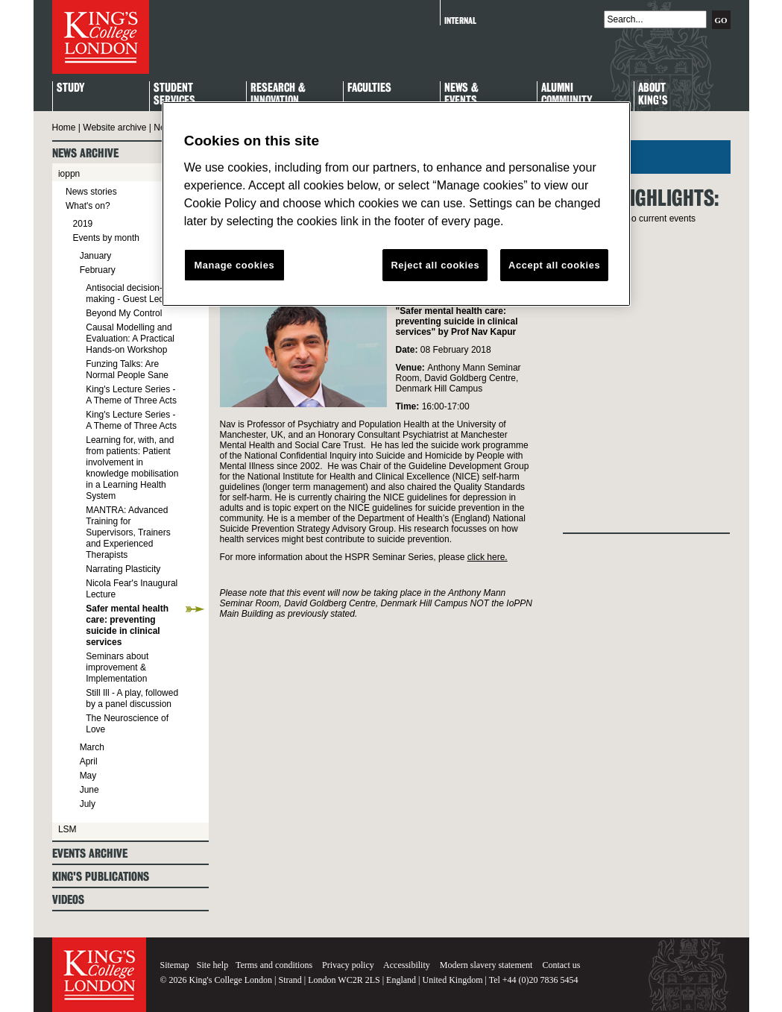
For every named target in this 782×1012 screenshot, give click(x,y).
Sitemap (174, 965)
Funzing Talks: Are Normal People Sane (127, 369)
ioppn (69, 174)
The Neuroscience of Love (127, 724)
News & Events (461, 94)
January (96, 256)
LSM (67, 829)
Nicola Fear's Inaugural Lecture (131, 589)
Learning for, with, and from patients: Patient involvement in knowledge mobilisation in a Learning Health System (132, 468)
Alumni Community (566, 94)
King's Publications (100, 876)
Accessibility (406, 965)
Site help (212, 965)
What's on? (88, 206)
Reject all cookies (435, 265)
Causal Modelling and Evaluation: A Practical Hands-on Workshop (130, 338)
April (89, 761)
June (89, 790)
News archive (85, 153)
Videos (68, 899)
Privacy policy (348, 965)
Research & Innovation (278, 94)
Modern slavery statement (486, 965)
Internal (460, 20)
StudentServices (174, 94)
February (98, 270)
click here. (487, 557)
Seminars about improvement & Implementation (117, 667)
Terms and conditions (274, 965)
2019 (83, 224)
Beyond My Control (124, 313)
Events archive (89, 853)
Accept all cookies (554, 265)
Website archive (114, 127)
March (92, 747)
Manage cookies (234, 265)
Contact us (561, 965)
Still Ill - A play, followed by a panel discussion (132, 698)
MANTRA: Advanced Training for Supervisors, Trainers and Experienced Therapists (128, 532)
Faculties (369, 88)
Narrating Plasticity (123, 569)
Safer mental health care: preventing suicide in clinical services (127, 625)
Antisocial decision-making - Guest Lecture (132, 293)
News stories (91, 191)
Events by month (106, 238)
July (87, 804)
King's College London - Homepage (100, 37)
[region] (396, 204)
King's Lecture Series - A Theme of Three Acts (131, 395)
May (88, 775)
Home (64, 127)
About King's (653, 94)
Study (70, 88)
